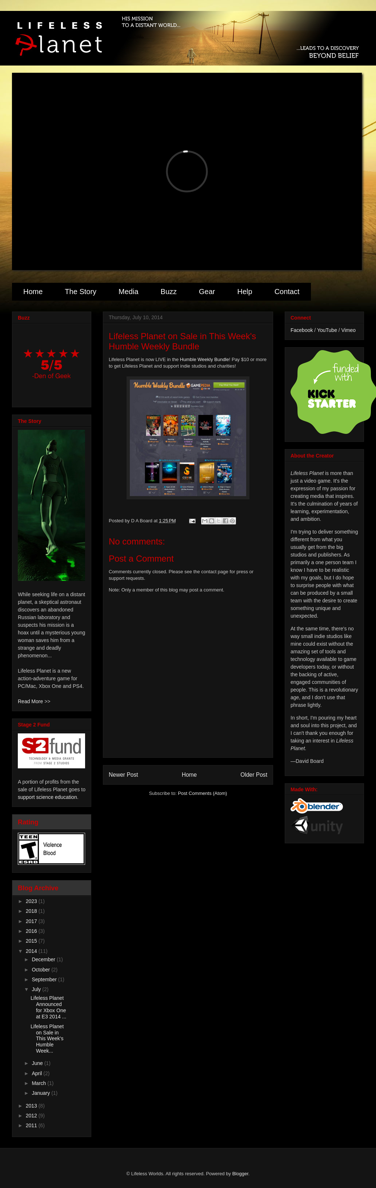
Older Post (253, 775)
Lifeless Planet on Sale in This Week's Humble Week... (47, 1038)
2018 (32, 911)
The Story (80, 292)
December (44, 959)
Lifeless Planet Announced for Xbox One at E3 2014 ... (48, 1007)
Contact (287, 292)
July (37, 989)
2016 (32, 931)
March (39, 1083)
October (41, 970)
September (45, 979)
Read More (30, 701)
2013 (32, 1106)
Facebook (302, 330)
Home (33, 292)
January (41, 1093)
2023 (32, 901)
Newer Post (123, 775)
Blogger (240, 1173)
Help (244, 292)
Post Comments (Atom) (202, 793)
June (38, 1063)
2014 (32, 951)
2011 (32, 1125)
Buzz (169, 292)
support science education (47, 797)
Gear (207, 292)
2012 (32, 1115)
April (37, 1073)
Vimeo (348, 330)
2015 (32, 941)
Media (128, 292)
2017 (32, 921)
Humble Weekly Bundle (204, 359)
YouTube (327, 330)
